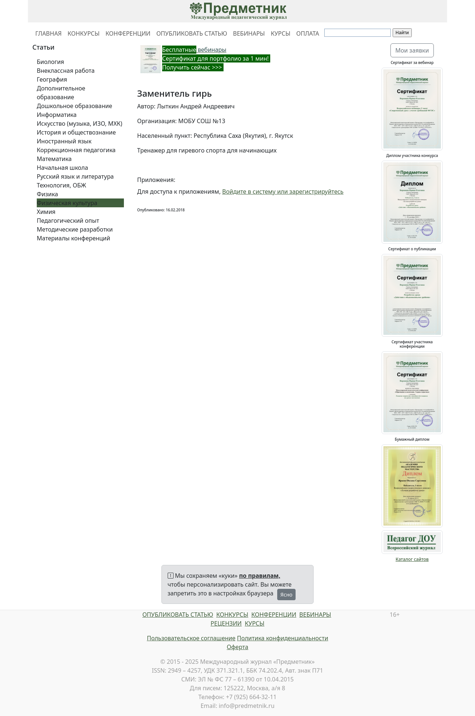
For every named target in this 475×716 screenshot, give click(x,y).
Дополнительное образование (61, 92)
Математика (54, 159)
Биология (50, 62)
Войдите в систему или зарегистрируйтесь (282, 191)
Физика (47, 194)
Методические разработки (75, 229)
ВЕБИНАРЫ (249, 33)
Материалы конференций (73, 238)
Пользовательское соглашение (191, 638)
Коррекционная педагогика (76, 150)
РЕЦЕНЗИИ (226, 623)
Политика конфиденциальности (282, 638)
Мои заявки (412, 50)
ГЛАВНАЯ (48, 33)
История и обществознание (76, 132)
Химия (46, 212)
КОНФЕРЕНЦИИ (128, 33)
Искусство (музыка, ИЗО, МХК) (79, 123)
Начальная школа (62, 168)
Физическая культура (67, 203)
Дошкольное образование (74, 106)
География (52, 79)
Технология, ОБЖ (61, 185)
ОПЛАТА (307, 33)
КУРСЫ (280, 33)
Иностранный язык (64, 141)
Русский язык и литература (75, 176)
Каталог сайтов (412, 559)
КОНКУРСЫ (84, 33)
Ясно (287, 594)
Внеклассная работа (65, 71)
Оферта (238, 647)
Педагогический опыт (68, 220)
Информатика (56, 115)
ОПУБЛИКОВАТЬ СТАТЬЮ (191, 33)
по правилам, (259, 576)
